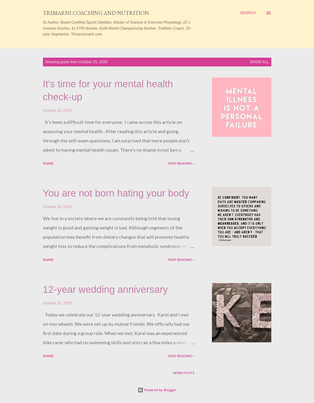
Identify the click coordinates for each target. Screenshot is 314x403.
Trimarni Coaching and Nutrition (96, 12)
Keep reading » (181, 163)
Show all (259, 62)
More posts (183, 373)
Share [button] (48, 163)
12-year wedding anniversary (105, 289)
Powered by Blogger (157, 390)
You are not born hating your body (116, 193)
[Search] (248, 13)
